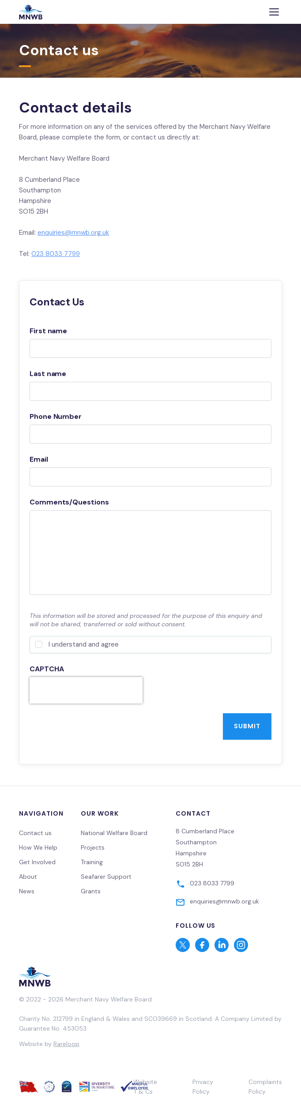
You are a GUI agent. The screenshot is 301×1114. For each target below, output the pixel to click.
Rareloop (66, 1044)
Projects (93, 847)
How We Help (38, 847)
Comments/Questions (69, 502)
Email (39, 459)
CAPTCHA (47, 669)
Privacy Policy (202, 1086)
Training (92, 862)
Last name (48, 373)
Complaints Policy (265, 1086)
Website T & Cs (145, 1086)
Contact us (35, 833)
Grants (91, 891)
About (28, 877)
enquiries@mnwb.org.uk (73, 232)
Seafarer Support (106, 877)
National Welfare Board (114, 833)
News (26, 891)
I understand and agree (84, 644)
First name (48, 330)
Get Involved (37, 862)
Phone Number (56, 416)
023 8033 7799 (55, 253)
